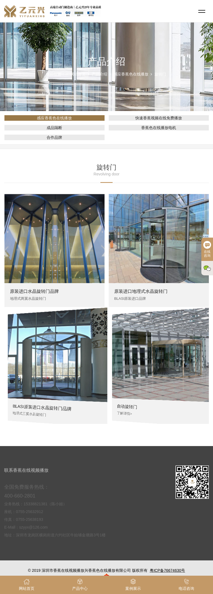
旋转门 (160, 74)
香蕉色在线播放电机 (158, 127)
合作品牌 (54, 137)
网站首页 (78, 74)
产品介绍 (99, 74)
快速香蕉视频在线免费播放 (158, 118)
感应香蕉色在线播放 (130, 74)
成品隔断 (54, 127)
